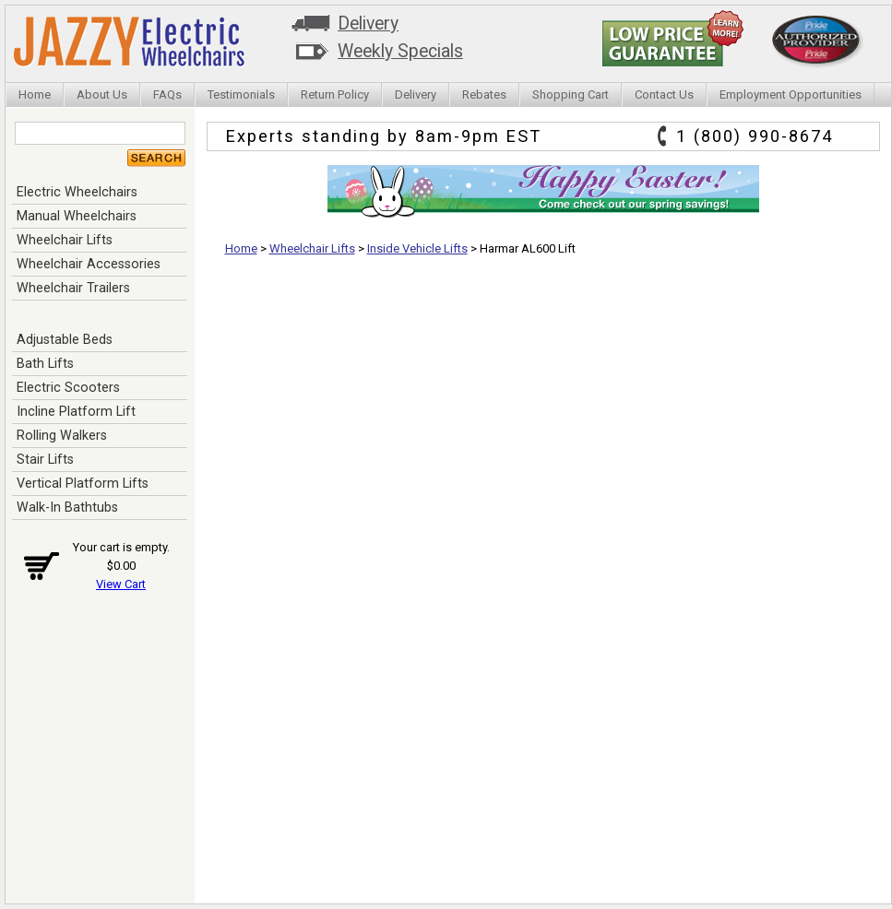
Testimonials (241, 94)
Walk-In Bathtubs (67, 507)
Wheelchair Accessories (89, 263)
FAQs (167, 94)
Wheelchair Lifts (65, 239)
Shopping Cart (570, 94)
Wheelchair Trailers (73, 287)
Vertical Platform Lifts (83, 483)
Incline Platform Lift (76, 411)
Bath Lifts (45, 363)
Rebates (484, 94)
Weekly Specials (400, 51)
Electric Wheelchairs (77, 191)
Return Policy (335, 94)
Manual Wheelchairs (77, 215)
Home (34, 94)
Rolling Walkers (62, 435)
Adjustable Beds (65, 339)
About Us (102, 94)
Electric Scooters (68, 387)
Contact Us (664, 94)
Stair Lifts (45, 459)
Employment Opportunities (791, 94)
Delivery (368, 23)
